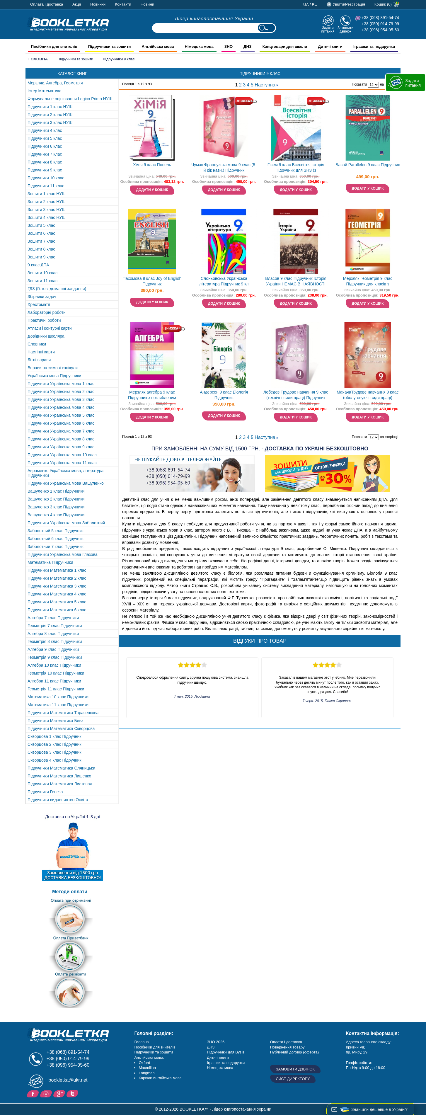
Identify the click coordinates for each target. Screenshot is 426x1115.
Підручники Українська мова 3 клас (61, 399)
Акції (76, 4)
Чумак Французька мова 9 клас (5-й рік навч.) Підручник (224, 167)
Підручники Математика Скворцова (61, 728)
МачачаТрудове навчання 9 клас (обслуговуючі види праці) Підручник (367, 395)
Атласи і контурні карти (49, 328)
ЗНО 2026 (215, 1042)
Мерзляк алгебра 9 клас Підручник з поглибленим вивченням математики (152, 395)
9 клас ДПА (38, 265)
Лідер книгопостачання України (214, 18)
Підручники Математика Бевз (55, 720)
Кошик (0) (383, 4)
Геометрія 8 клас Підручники (55, 641)
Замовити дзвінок (345, 29)
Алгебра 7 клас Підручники (53, 617)
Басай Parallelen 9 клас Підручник (367, 164)
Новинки (97, 4)
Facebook (33, 1093)
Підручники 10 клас (46, 178)
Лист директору (293, 1079)
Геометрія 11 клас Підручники (56, 689)
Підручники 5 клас (45, 138)
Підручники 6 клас (45, 146)
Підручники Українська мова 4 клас (61, 407)
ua (306, 4)
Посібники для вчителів (154, 1047)
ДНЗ (210, 1047)
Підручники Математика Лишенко (59, 776)
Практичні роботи (44, 320)
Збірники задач (42, 296)
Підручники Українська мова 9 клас (61, 447)
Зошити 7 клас (41, 241)
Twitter (73, 1093)
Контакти (123, 4)
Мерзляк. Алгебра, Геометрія (55, 83)
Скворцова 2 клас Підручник (54, 744)
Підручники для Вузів (225, 1052)
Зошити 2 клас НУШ (47, 201)
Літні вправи (39, 360)
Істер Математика (45, 90)
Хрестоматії (39, 304)
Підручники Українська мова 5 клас (61, 415)
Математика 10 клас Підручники (58, 696)
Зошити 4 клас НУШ (47, 217)
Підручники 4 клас (45, 130)
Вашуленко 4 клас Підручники (56, 515)
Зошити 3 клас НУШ (47, 209)
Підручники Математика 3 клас (57, 586)
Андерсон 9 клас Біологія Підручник (224, 395)
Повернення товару (287, 1047)
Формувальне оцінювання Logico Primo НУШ (70, 98)
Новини (147, 4)
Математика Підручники (50, 562)
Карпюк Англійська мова (160, 1078)
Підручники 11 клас (46, 185)
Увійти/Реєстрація (349, 4)
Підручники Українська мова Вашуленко (66, 483)
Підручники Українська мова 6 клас (61, 423)
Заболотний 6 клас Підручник (56, 538)
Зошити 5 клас (41, 225)
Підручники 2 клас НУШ (50, 114)
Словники (37, 344)
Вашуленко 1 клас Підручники (56, 491)
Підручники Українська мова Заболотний (66, 522)
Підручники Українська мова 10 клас (62, 454)
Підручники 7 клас (45, 154)
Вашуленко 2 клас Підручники (56, 499)
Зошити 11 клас (42, 280)
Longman (146, 1073)
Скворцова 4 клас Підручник (54, 760)
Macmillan (147, 1067)
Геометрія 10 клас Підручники (56, 673)
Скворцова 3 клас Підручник (54, 752)
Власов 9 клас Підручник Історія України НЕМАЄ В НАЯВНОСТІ (295, 281)
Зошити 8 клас (41, 249)
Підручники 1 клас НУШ (50, 106)
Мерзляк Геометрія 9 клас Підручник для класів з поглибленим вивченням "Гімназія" (367, 281)
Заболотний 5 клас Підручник (56, 530)
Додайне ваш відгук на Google (60, 1093)
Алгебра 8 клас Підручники (53, 633)
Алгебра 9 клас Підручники (53, 649)
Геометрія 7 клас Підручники (55, 625)
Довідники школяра (46, 336)
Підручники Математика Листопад (60, 784)
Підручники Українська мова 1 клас (61, 383)
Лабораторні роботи (47, 312)
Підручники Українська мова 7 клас (61, 431)
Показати (359, 84)
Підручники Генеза (45, 791)
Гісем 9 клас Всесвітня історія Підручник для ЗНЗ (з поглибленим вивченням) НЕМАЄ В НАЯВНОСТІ (296, 168)
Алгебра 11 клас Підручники (54, 681)
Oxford (144, 1062)
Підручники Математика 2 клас (57, 578)
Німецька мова (220, 1067)
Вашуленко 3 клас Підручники (56, 507)
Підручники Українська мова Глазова (63, 554)
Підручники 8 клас (45, 162)
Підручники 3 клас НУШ (50, 122)
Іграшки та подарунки (226, 1062)
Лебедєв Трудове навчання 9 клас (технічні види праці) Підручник (295, 395)
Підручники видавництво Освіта (58, 799)
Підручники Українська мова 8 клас (61, 439)
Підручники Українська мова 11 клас (62, 462)
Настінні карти (41, 352)
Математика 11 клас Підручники (58, 704)
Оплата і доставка (46, 4)
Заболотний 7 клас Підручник (56, 546)
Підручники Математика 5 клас (57, 602)
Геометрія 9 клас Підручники (55, 657)
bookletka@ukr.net (68, 1079)
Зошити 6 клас (41, 233)
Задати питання (327, 29)
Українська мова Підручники (54, 375)
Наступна (266, 84)
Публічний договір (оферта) (294, 1052)
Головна (38, 59)
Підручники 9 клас (45, 170)
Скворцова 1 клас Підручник (54, 736)
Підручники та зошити (75, 59)
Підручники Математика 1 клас (57, 570)
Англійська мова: (149, 1057)
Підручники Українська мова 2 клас (61, 391)
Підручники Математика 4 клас (57, 594)
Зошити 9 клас (41, 257)
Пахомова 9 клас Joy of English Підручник (152, 281)
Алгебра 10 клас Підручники (54, 665)
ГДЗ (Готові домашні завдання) (57, 288)
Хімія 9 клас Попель (152, 164)
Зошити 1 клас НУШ (47, 193)
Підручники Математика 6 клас (57, 609)
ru (314, 4)
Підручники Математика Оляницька (61, 768)
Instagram (46, 1093)
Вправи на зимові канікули (53, 367)
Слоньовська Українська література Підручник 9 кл (223, 281)
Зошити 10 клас (42, 272)
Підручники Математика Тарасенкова (63, 712)
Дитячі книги (218, 1057)
